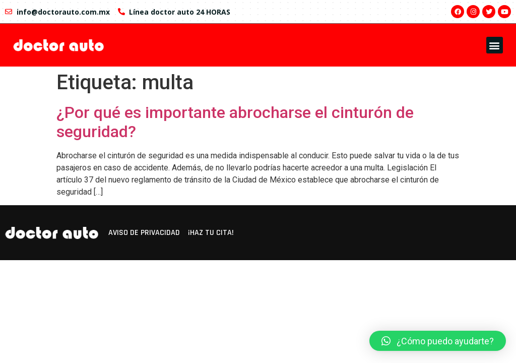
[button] (494, 45)
